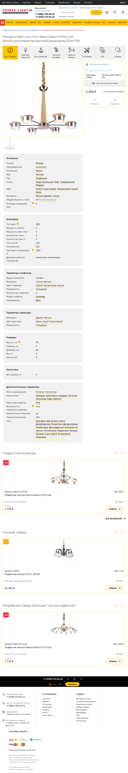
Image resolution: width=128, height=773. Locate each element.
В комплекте (64, 433)
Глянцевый (41, 289)
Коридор (40, 395)
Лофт (56, 182)
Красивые (41, 421)
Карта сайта (47, 715)
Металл (39, 196)
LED (38, 224)
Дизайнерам (63, 2)
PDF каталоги (81, 721)
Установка (50, 2)
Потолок (40, 392)
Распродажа (47, 707)
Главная (6, 30)
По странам (47, 704)
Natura (39, 170)
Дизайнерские (43, 424)
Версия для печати (99, 64)
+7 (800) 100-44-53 (44, 14)
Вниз (38, 300)
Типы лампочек (82, 718)
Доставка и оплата (10, 2)
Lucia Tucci (41, 167)
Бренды (76, 2)
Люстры (24, 30)
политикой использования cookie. (23, 762)
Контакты (88, 2)
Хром (38, 192)
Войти (123, 2)
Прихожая (41, 399)
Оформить (72, 684)
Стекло (55, 196)
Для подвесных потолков (61, 427)
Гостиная (72, 395)
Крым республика (43, 11)
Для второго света (56, 421)
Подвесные (35, 30)
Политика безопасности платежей (22, 750)
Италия (39, 163)
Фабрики (46, 701)
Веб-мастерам (81, 710)
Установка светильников (86, 701)
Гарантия (26, 2)
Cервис (80, 693)
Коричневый (49, 188)
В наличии (56, 424)
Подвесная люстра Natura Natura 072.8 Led (28, 494)
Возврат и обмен (82, 707)
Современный (67, 182)
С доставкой (51, 433)
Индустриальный (44, 182)
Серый (74, 188)
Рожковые (41, 437)
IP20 (38, 402)
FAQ (77, 715)
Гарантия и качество (84, 704)
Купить (115, 509)
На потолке (51, 392)
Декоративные (70, 424)
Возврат (38, 2)
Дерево (48, 196)
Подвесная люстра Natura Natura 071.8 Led (28, 647)
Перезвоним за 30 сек (68, 8)
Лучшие (40, 433)
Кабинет (57, 399)
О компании (49, 693)
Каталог (2, 22)
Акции (44, 712)
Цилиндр (40, 296)
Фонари (73, 430)
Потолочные (50, 430)
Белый (39, 188)
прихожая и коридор (56, 395)
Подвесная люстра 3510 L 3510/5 (22, 574)
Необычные (42, 427)
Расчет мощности (47, 199)
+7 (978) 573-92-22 (44, 17)
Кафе (49, 399)
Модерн (40, 185)
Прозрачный (63, 188)
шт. (52, 684)
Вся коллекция (116, 518)
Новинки (46, 710)
